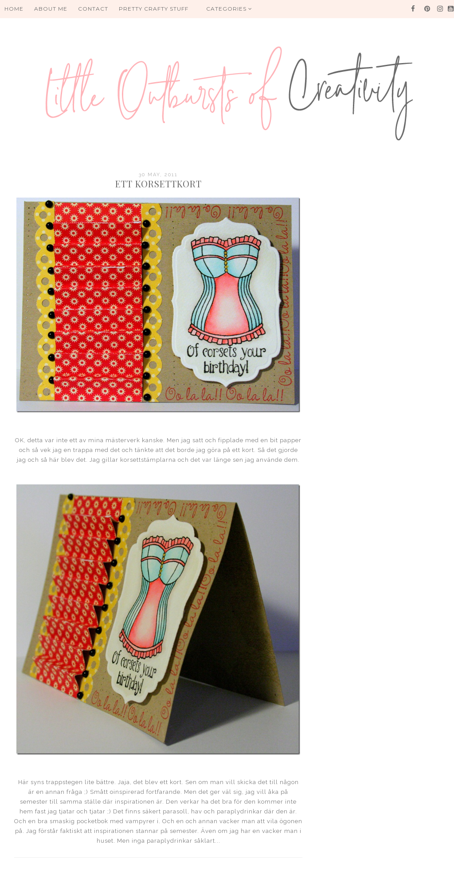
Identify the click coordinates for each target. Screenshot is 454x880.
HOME (13, 8)
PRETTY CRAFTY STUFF (153, 8)
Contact (93, 8)
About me (50, 8)
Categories (229, 8)
